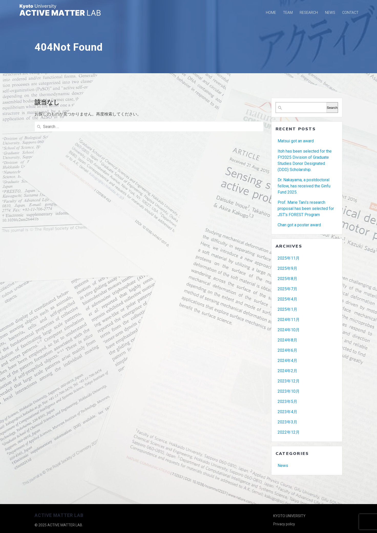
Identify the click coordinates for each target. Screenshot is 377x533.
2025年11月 (289, 258)
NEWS (330, 12)
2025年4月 (287, 299)
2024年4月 (287, 360)
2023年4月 (287, 411)
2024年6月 (287, 350)
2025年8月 (287, 278)
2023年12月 (289, 381)
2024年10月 (289, 329)
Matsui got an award (296, 140)
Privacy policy (284, 524)
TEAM (288, 12)
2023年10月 (289, 391)
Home (271, 12)
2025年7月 (287, 288)
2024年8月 (287, 340)
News (283, 465)
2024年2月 (287, 370)
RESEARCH (309, 12)
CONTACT (350, 12)
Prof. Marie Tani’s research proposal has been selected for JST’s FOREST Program (306, 208)
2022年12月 (289, 432)
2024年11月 (289, 319)
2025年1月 (287, 309)
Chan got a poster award (299, 224)
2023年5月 (287, 401)
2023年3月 (287, 422)
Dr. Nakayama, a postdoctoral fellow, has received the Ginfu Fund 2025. (304, 186)
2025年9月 (287, 268)
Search (332, 108)
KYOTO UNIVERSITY (289, 516)
